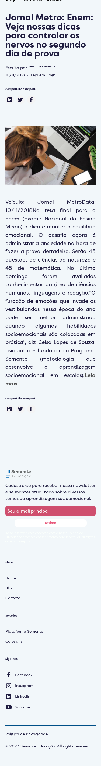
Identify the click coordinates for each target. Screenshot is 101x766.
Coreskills (13, 641)
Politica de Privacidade (26, 733)
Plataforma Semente (24, 631)
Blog (9, 587)
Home (10, 578)
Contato (12, 597)
